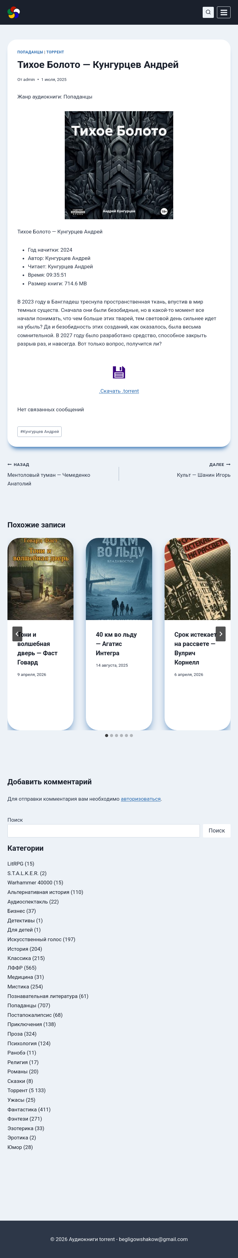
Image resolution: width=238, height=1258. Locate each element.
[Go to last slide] (17, 634)
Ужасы (15, 1100)
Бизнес (16, 911)
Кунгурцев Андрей (39, 431)
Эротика (17, 1137)
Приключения (24, 1024)
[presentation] (40, 579)
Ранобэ (16, 1053)
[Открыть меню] (224, 12)
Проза (15, 1034)
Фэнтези (17, 1119)
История (17, 949)
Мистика (18, 986)
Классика (19, 958)
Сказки (16, 1081)
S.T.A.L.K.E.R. (23, 873)
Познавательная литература (42, 996)
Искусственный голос (34, 939)
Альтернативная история (38, 892)
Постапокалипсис (29, 1015)
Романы (17, 1071)
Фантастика (22, 1109)
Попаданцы (30, 52)
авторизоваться (141, 799)
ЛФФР (15, 968)
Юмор (14, 1147)
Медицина (20, 977)
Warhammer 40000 (29, 882)
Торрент (55, 52)
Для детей (20, 930)
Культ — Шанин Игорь (177, 469)
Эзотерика (20, 1128)
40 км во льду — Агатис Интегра (116, 644)
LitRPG (15, 864)
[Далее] (221, 634)
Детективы (21, 920)
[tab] (106, 735)
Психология (22, 1043)
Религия (17, 1062)
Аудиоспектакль (27, 902)
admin (29, 79)
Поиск (15, 820)
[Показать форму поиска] (208, 12)
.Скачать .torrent (119, 391)
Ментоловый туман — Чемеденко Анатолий (60, 473)
